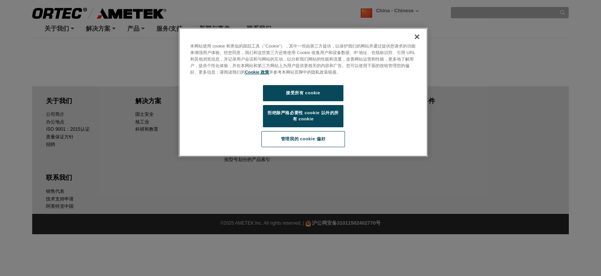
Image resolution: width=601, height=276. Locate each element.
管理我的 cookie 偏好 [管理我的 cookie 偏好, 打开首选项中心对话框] (303, 138)
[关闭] (417, 36)
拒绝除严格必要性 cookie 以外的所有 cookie (303, 115)
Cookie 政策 (257, 72)
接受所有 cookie (303, 92)
